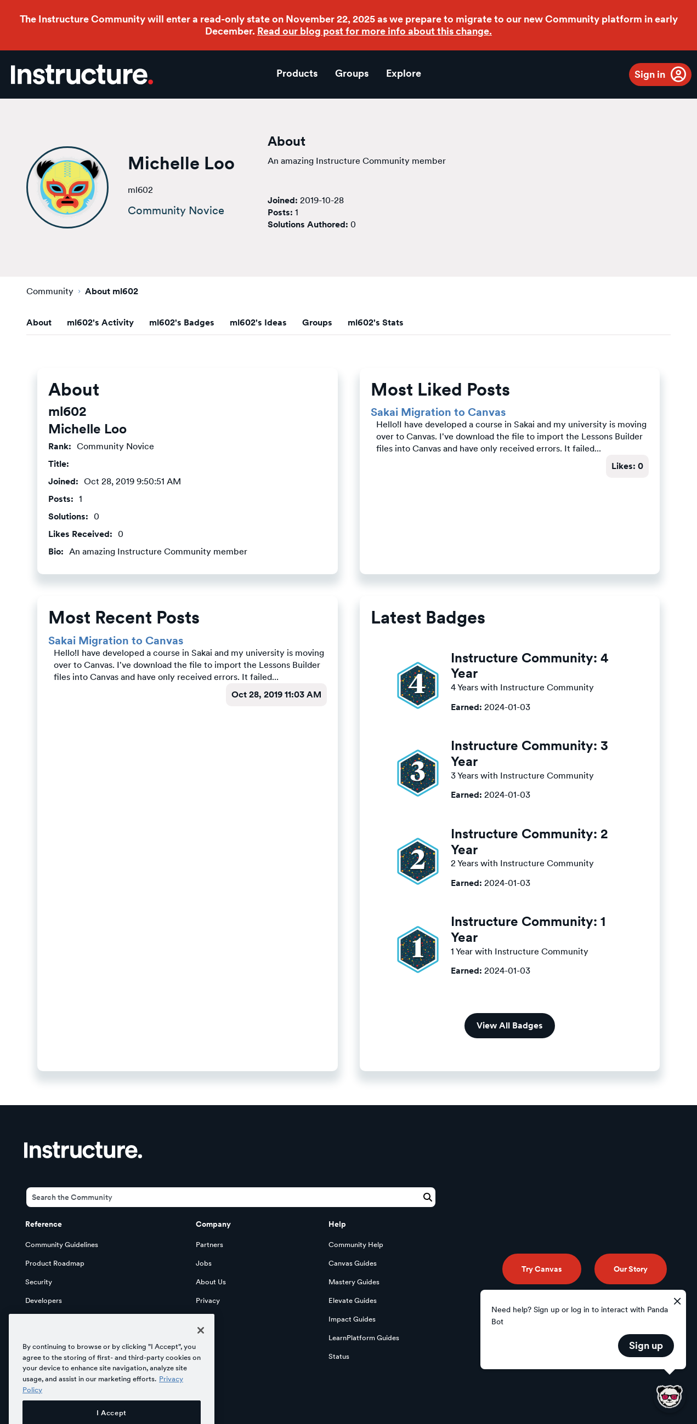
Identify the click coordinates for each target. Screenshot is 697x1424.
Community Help (355, 1244)
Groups (352, 73)
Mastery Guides (353, 1282)
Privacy (208, 1300)
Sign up (646, 1345)
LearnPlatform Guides (363, 1338)
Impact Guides (352, 1319)
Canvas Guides (352, 1263)
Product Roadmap (54, 1263)
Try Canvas (542, 1269)
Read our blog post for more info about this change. (374, 31)
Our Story (631, 1269)
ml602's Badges (181, 322)
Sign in (649, 74)
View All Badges (510, 1025)
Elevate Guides (352, 1300)
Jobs (204, 1263)
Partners (209, 1244)
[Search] (231, 1197)
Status (338, 1356)
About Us (211, 1282)
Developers (43, 1300)
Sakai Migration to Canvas (438, 412)
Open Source (46, 1319)
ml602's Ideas (258, 322)
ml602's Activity (100, 322)
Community (49, 291)
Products (297, 73)
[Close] (201, 1358)
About (39, 322)
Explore (403, 73)
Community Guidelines (61, 1244)
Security (38, 1282)
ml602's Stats (376, 322)
